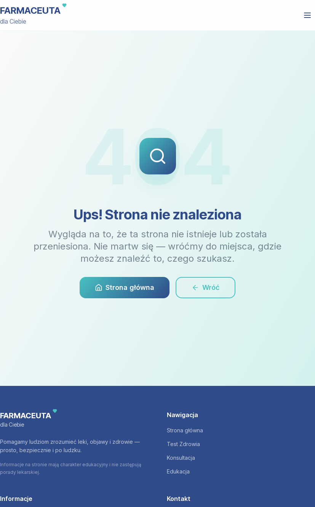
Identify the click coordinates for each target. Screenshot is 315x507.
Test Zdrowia (183, 444)
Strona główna (124, 287)
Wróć (205, 287)
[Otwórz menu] (307, 15)
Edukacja (178, 471)
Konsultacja (181, 457)
